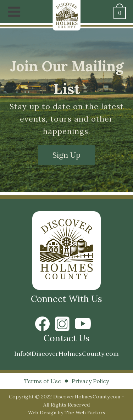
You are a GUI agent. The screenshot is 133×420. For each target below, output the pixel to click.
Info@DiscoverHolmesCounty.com (66, 353)
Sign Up (66, 155)
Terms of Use (42, 381)
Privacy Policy (90, 381)
